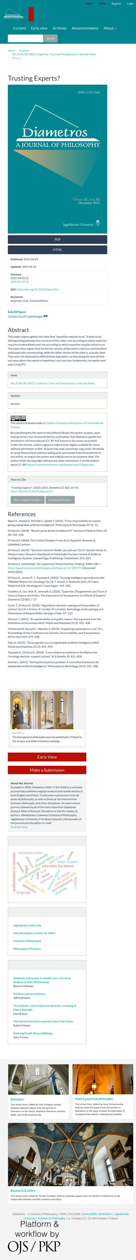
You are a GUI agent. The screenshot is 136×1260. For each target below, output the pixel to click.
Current (19, 28)
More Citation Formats (28, 499)
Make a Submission (47, 769)
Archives (60, 28)
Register (117, 3)
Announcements (85, 28)
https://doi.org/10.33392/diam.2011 (38, 289)
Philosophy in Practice (27, 948)
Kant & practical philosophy (94, 1099)
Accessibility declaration (97, 1214)
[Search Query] (25, 38)
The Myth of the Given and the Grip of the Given (43, 1021)
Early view (39, 28)
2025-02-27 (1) (20, 281)
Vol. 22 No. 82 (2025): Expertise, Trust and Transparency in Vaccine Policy (54, 54)
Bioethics (17, 1099)
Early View (47, 756)
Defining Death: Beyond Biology (33, 1033)
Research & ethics (23, 1190)
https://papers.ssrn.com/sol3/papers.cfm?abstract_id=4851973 (45, 567)
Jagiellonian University (27, 925)
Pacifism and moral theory (29, 993)
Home (11, 50)
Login (130, 3)
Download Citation (60, 499)
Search (51, 38)
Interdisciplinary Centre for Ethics (34, 933)
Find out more (19, 827)
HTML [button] (57, 250)
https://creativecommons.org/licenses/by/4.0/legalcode (60, 464)
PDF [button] (58, 239)
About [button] (110, 28)
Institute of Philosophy (27, 940)
